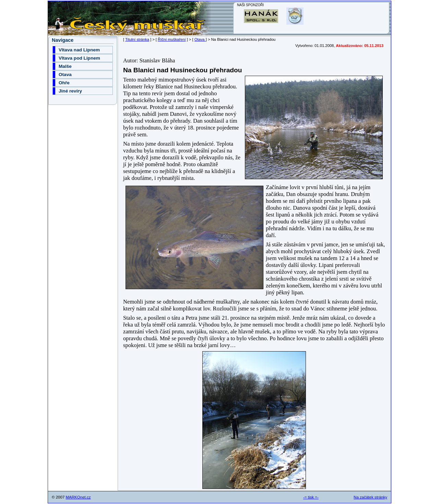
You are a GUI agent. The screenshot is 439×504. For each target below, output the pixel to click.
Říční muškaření (172, 39)
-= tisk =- (311, 497)
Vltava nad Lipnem (79, 49)
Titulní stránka (137, 39)
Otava (200, 39)
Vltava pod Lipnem (79, 58)
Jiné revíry (70, 91)
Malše (65, 66)
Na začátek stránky (370, 497)
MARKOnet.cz (78, 497)
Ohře (64, 82)
